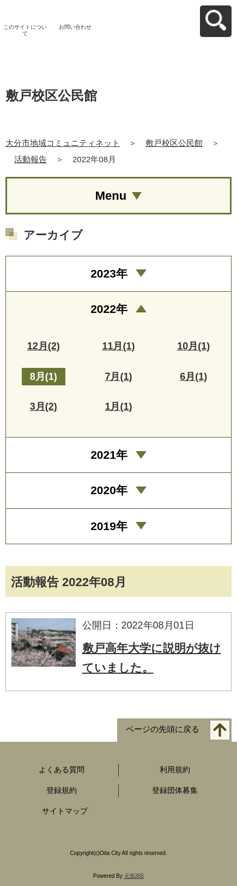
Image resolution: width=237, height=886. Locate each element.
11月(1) (118, 346)
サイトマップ (65, 811)
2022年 (108, 309)
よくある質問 (61, 769)
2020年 (108, 490)
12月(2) (43, 346)
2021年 (108, 454)
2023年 (108, 273)
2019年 (108, 526)
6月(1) (193, 376)
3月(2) (43, 406)
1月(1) (118, 406)
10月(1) (193, 346)
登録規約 (61, 790)
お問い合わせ (75, 27)
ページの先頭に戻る (162, 729)
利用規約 (175, 769)
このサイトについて (25, 30)
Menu (110, 195)
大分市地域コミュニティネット (62, 142)
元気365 (134, 876)
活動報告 (30, 159)
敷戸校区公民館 (174, 142)
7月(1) (118, 376)
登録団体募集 (175, 790)
